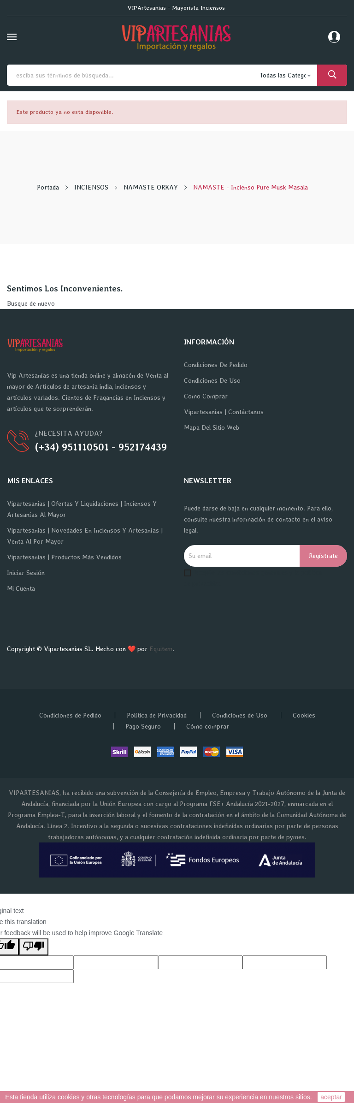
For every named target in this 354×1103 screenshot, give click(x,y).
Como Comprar (206, 396)
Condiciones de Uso (212, 380)
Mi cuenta (21, 588)
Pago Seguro (143, 726)
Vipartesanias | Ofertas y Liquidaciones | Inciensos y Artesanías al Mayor (82, 509)
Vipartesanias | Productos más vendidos (64, 557)
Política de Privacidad (157, 715)
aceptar (331, 1097)
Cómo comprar (207, 726)
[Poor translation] (33, 946)
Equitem (160, 648)
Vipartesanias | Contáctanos (224, 411)
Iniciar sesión (26, 572)
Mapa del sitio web (211, 427)
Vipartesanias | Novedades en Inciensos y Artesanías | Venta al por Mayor (85, 536)
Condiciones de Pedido (216, 364)
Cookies (304, 715)
